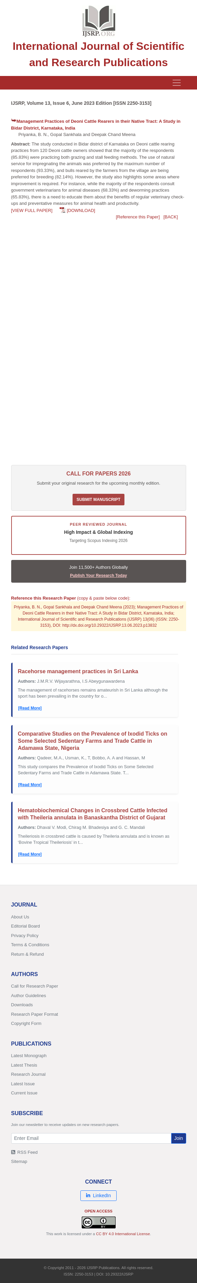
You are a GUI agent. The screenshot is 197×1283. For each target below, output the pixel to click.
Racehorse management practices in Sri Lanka (78, 671)
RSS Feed (24, 1152)
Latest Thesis (24, 1065)
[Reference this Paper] (138, 216)
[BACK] (170, 216)
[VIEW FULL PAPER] (32, 210)
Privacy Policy (25, 935)
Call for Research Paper (34, 986)
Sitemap (19, 1161)
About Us (20, 916)
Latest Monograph (29, 1055)
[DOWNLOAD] (81, 210)
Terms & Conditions (30, 944)
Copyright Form (26, 1023)
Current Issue (24, 1092)
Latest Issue (23, 1083)
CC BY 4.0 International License (123, 1234)
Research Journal (28, 1074)
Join (178, 1138)
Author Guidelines (28, 995)
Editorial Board (25, 926)
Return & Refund (27, 954)
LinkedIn (98, 1195)
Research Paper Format (34, 1014)
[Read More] (30, 708)
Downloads (22, 1004)
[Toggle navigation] (176, 83)
